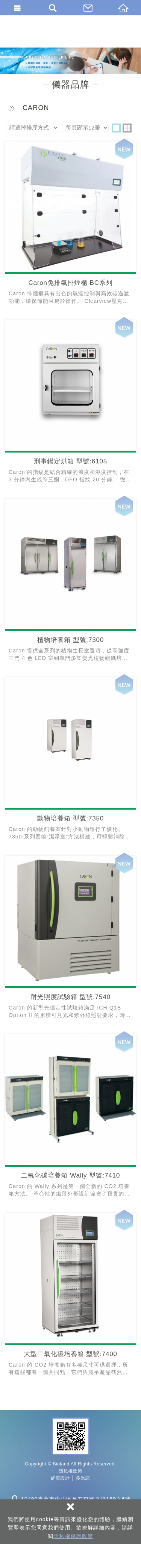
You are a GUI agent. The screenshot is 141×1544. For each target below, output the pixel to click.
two (127, 128)
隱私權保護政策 (73, 1536)
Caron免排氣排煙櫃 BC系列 (70, 225)
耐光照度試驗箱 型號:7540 (70, 939)
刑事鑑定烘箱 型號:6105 (70, 403)
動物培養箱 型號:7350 (70, 760)
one (116, 128)
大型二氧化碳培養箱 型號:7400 (70, 1296)
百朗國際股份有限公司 (70, 31)
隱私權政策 (70, 1471)
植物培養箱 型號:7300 (70, 582)
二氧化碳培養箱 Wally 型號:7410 (70, 1118)
